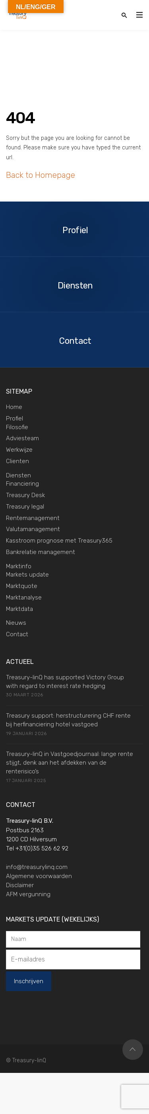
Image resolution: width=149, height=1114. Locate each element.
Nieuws (16, 622)
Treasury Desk (25, 495)
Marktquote (21, 586)
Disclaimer (20, 885)
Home (14, 407)
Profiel (14, 418)
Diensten (18, 475)
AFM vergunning (28, 894)
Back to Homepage (40, 175)
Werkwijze (19, 449)
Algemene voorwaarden (39, 876)
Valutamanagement (33, 529)
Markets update (27, 574)
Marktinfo (18, 566)
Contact (17, 634)
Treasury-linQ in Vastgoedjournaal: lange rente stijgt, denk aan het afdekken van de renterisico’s (69, 762)
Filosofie (17, 427)
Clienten (17, 461)
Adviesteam (22, 438)
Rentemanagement (33, 518)
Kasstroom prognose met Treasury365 (59, 540)
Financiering (22, 483)
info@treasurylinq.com (37, 867)
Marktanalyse (24, 597)
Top (132, 1049)
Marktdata (19, 609)
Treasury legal (25, 506)
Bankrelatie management (40, 552)
